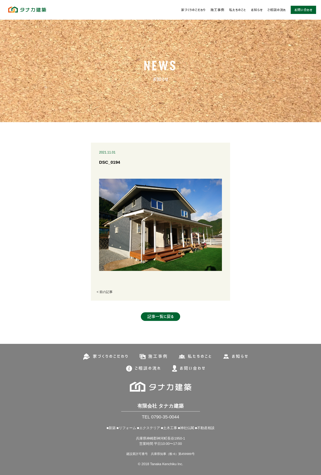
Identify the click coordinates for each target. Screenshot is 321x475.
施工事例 (217, 9)
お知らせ (256, 9)
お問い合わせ (303, 9)
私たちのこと (237, 9)
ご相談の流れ (276, 9)
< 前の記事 (105, 292)
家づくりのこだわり (193, 9)
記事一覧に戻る (160, 317)
